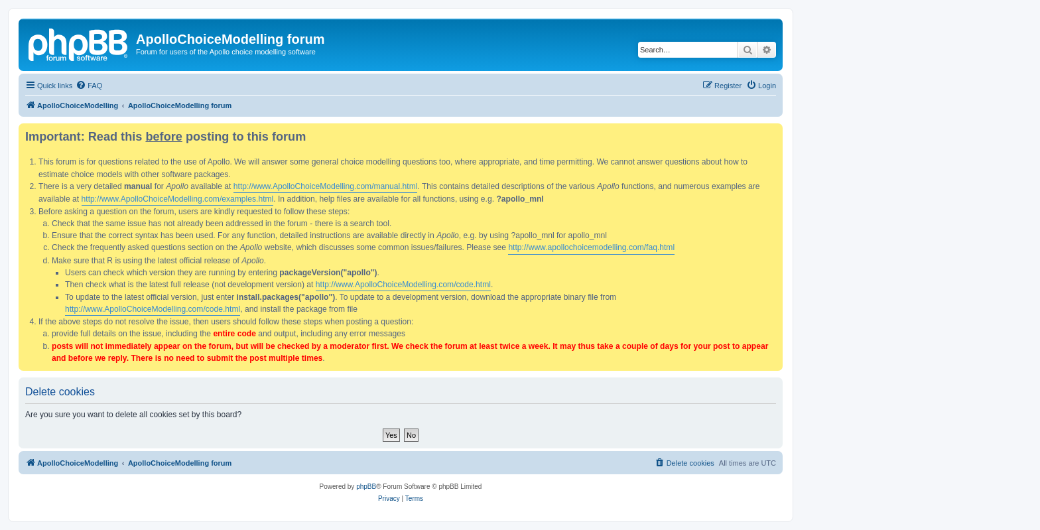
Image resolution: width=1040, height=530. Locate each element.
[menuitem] (89, 86)
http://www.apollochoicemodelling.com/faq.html (591, 247)
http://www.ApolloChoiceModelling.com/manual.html (325, 186)
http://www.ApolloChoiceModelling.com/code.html (403, 284)
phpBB (366, 486)
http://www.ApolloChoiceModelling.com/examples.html (178, 199)
